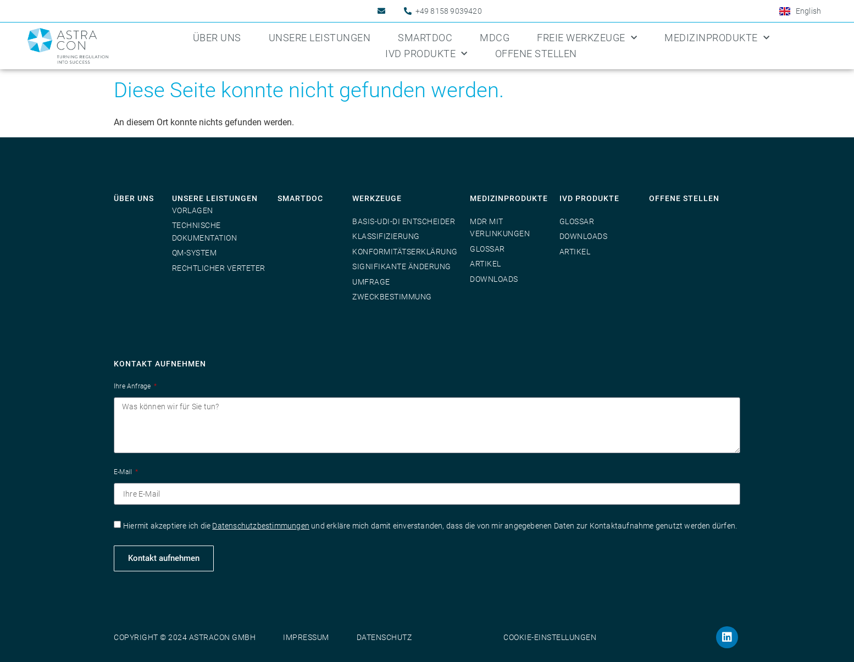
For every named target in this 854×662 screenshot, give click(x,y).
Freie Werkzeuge (587, 38)
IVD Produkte (426, 54)
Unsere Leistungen (320, 37)
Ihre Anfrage (133, 386)
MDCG (494, 37)
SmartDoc (425, 37)
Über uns (217, 37)
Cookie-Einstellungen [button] (549, 637)
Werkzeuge (377, 198)
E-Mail (124, 472)
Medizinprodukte (716, 38)
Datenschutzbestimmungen (260, 525)
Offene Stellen (536, 53)
